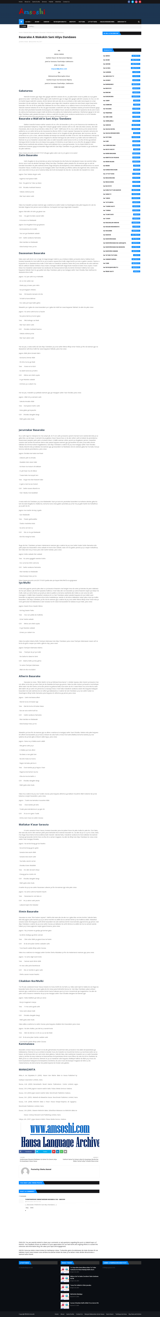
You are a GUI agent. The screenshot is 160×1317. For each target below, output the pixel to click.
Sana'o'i (122, 194)
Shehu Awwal (24, 42)
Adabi (122, 60)
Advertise (58, 2)
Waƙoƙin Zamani (122, 251)
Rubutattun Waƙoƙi (122, 190)
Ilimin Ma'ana (122, 145)
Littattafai (122, 174)
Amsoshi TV (122, 76)
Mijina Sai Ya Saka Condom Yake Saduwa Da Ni (84, 1277)
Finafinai (122, 113)
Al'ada (122, 68)
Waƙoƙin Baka (122, 239)
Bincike (122, 92)
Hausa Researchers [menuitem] (107, 22)
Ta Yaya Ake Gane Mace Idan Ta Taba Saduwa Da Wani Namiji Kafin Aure (83, 1268)
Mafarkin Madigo (76, 1294)
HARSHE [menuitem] (46, 22)
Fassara (122, 109)
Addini (122, 64)
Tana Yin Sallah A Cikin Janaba (80, 1285)
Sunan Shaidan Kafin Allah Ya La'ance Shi (84, 1303)
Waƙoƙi (122, 235)
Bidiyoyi (122, 88)
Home (20, 2)
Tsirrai (122, 210)
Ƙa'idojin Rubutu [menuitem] (60, 22)
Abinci (122, 56)
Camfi (122, 100)
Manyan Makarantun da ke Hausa (94, 1314)
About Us (27, 2)
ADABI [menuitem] (37, 22)
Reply (27, 1207)
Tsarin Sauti (122, 206)
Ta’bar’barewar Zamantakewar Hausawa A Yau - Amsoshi (45, 1199)
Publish (51, 2)
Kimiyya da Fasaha (122, 157)
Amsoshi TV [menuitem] (122, 22)
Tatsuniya (122, 202)
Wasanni (122, 231)
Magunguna (122, 178)
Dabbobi (122, 105)
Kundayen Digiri (122, 170)
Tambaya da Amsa (121, 1314)
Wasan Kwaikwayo (122, 227)
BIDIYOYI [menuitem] (72, 22)
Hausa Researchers (122, 133)
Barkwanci (122, 84)
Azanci (122, 80)
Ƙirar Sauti (122, 271)
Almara (122, 72)
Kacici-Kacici (122, 149)
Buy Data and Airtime (135, 1314)
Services (44, 2)
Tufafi (122, 218)
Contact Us (66, 2)
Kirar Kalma (122, 161)
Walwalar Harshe (122, 223)
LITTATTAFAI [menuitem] (92, 22)
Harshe (122, 125)
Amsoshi (31, 1314)
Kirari (122, 166)
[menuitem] (21, 21)
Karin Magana (122, 153)
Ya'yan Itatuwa (122, 255)
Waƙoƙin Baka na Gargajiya (122, 243)
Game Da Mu (36, 2)
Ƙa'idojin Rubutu (122, 267)
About (62, 1314)
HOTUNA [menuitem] (82, 22)
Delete (31, 1207)
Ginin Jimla (122, 121)
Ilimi (122, 141)
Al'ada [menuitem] (27, 22)
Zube (122, 263)
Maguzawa (122, 182)
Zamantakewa (122, 259)
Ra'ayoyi (122, 186)
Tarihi (122, 198)
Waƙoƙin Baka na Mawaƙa (31, 32)
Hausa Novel (122, 129)
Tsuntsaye (122, 214)
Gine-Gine (122, 117)
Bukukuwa (122, 96)
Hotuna (122, 137)
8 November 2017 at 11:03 (33, 1201)
